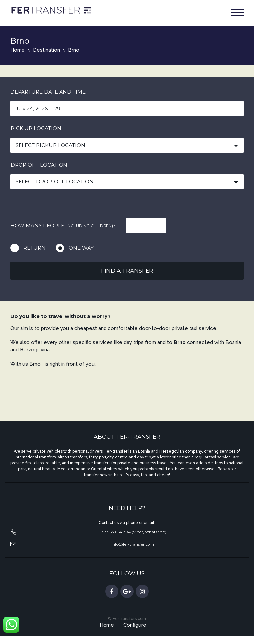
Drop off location (39, 165)
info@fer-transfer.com (132, 544)
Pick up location (36, 128)
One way (81, 248)
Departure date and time (48, 92)
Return (34, 248)
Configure (134, 625)
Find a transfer (127, 270)
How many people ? (63, 225)
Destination (46, 50)
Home (17, 50)
